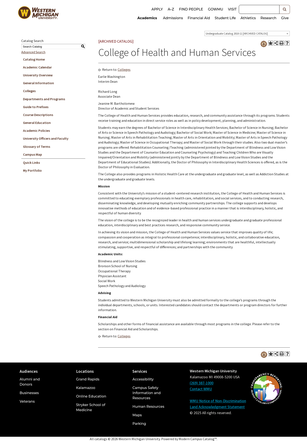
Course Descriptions (38, 115)
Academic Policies (36, 130)
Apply (157, 9)
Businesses (29, 393)
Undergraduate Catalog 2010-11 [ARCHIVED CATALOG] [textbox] (237, 33)
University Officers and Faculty (45, 138)
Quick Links (31, 162)
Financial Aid (199, 18)
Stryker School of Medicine (90, 407)
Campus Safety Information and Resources (146, 393)
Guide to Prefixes (35, 107)
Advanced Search (33, 52)
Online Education (91, 396)
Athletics (248, 18)
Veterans (27, 401)
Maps (137, 415)
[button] (284, 9)
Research (269, 18)
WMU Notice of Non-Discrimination (218, 400)
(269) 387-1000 (201, 382)
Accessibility (143, 379)
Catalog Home (34, 59)
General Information (38, 83)
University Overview (38, 75)
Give (285, 18)
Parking (139, 424)
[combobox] (247, 33)
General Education (37, 122)
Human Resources (148, 407)
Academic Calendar (37, 67)
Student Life (225, 18)
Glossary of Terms (36, 146)
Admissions (173, 18)
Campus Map (32, 154)
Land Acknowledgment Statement (217, 406)
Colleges (29, 91)
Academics (147, 18)
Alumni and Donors (30, 381)
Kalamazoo (85, 388)
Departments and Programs (44, 99)
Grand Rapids (87, 379)
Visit (232, 9)
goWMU (215, 9)
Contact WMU (201, 388)
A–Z (171, 9)
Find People (191, 9)
